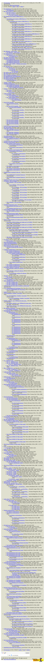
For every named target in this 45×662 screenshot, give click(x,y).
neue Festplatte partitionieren (10, 384)
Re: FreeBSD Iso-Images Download (15, 537)
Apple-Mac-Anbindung (9, 128)
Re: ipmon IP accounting (12, 530)
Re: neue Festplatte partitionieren (14, 385)
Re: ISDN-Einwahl (11, 378)
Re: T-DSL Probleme (11, 95)
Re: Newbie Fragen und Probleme (14, 588)
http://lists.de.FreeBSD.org (10, 659)
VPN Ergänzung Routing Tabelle (11, 213)
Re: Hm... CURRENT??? (12, 369)
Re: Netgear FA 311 (8, 53)
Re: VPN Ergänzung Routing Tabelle (15, 214)
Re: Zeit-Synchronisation (12, 398)
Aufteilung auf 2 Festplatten (10, 562)
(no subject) (6, 239)
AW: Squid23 (7, 457)
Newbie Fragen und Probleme (10, 587)
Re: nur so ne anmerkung (12, 641)
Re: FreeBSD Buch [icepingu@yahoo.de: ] (16, 174)
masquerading (7, 416)
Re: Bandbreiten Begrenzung (13, 60)
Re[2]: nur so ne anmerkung (18, 645)
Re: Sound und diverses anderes (16, 600)
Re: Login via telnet (11, 373)
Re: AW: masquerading (9, 419)
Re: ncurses (9, 90)
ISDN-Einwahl (7, 376)
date (18, 6)
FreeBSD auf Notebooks (9, 83)
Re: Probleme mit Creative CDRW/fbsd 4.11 (14, 16)
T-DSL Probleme (7, 93)
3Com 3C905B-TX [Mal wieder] (11, 420)
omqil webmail (7, 481)
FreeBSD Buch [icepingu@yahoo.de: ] (12, 172)
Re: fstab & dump (11, 381)
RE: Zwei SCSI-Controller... (13, 123)
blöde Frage (6, 453)
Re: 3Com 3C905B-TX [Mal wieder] (15, 421)
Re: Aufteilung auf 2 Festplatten (14, 564)
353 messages (7, 2)
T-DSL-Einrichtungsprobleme (10, 243)
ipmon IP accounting (8, 529)
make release (7, 499)
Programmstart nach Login (10, 546)
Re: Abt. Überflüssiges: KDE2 (13, 461)
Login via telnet (7, 371)
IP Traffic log (7, 525)
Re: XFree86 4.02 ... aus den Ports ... (15, 484)
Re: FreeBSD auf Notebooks (13, 85)
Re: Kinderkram (7, 8)
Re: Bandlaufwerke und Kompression (12, 76)
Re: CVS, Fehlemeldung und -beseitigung (16, 289)
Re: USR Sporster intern (12, 630)
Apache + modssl (8, 82)
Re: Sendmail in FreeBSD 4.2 (13, 138)
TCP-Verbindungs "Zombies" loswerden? (13, 293)
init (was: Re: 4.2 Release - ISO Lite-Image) (22, 199)
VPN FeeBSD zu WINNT (9, 209)
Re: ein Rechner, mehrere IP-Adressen (15, 268)
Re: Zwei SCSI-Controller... (13, 103)
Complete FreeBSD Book (9, 249)
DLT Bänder (6, 459)
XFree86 (6, 275)
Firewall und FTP (8, 379)
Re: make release (10, 500)
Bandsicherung (7, 310)
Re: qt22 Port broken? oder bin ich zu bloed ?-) (17, 616)
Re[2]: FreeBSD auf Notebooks (16, 87)
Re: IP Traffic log (10, 526)
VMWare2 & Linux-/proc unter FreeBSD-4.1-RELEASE (16, 285)
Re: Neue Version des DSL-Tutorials (15, 247)
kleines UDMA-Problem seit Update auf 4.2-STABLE (16, 219)
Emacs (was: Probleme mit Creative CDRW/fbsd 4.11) (24, 43)
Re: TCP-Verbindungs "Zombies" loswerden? (17, 295)
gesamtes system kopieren (9, 142)
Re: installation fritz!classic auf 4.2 (14, 206)
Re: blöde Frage (10, 454)
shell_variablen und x (8, 280)
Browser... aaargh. (8, 467)
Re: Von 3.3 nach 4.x (8, 11)
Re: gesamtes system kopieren (13, 143)
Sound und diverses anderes (13, 597)
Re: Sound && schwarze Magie (16, 605)
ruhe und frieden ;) (16, 575)
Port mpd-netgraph (8, 136)
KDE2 (5, 449)
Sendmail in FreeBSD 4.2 (9, 137)
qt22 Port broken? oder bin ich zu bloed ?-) (13, 613)
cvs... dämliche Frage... (9, 360)
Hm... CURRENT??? (8, 368)
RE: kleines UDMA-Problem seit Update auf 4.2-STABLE (20, 237)
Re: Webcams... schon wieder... (11, 51)
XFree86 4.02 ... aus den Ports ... (11, 482)
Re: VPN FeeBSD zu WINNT (13, 211)
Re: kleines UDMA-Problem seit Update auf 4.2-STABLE (19, 222)
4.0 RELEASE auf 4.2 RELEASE (11, 141)
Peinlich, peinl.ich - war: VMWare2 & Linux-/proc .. (15, 300)
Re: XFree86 (9, 277)
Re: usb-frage (7, 66)
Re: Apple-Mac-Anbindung (13, 132)
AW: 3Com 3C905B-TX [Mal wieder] (12, 444)
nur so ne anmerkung (8, 640)
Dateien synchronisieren (9, 510)
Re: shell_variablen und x (12, 282)
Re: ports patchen (8, 127)
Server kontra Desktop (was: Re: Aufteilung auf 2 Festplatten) (23, 570)
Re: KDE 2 (9, 448)
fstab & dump (7, 380)
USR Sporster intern (8, 628)
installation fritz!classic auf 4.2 (11, 204)
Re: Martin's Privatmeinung (10, 77)
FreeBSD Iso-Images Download (11, 536)
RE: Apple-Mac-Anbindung (13, 129)
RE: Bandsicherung (11, 312)
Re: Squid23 (9, 451)
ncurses (5, 88)
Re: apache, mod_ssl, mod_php (11, 72)
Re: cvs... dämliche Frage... (13, 361)
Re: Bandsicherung (13, 313)
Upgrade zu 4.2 (7, 278)
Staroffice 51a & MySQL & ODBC (12, 633)
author (13, 6)
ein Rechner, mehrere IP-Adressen (11, 267)
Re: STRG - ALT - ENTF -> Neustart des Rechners (15, 63)
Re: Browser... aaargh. (11, 469)
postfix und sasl (7, 244)
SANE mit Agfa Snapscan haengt (11, 126)
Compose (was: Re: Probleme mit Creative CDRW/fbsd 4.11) (25, 33)
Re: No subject (10, 240)
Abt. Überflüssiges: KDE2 (10, 460)
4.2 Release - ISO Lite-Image (10, 181)
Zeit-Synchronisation (8, 396)
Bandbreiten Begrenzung (9, 58)
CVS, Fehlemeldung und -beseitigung (12, 288)
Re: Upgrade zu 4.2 (11, 279)
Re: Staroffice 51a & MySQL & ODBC (15, 635)
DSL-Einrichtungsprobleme (10, 242)
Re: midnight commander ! (10, 308)
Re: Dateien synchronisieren (13, 511)
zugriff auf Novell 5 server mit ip (11, 179)
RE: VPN (6, 73)
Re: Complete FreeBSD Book (13, 250)
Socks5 (5, 292)
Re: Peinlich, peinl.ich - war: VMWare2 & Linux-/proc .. (19, 303)
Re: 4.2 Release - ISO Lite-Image (14, 182)
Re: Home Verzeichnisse (9, 57)
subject (21, 6)
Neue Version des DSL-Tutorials (11, 245)
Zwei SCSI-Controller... (9, 102)
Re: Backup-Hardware (9, 78)
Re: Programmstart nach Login (13, 547)
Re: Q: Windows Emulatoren (10, 75)
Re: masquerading (11, 418)
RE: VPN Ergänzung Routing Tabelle (15, 217)
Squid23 (6, 450)
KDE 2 (5, 446)
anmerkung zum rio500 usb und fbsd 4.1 (13, 647)
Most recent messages (14, 5)
